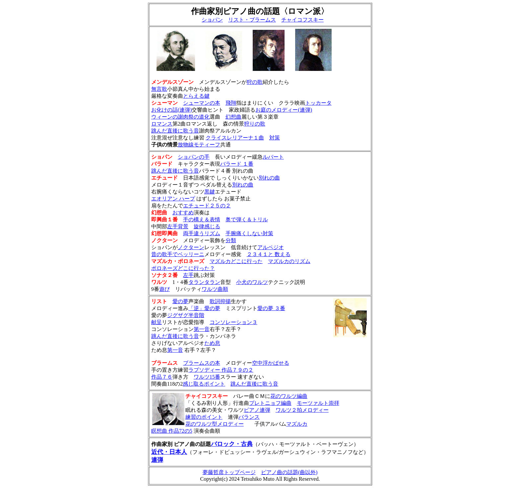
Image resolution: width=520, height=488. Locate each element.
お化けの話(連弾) (171, 110)
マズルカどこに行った (236, 261)
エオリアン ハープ (173, 198)
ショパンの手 (194, 157)
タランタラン (204, 282)
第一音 (202, 329)
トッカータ (318, 103)
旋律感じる (207, 226)
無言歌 (159, 89)
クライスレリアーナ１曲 (235, 137)
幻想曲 (233, 117)
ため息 (212, 343)
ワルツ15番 (207, 377)
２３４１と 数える (269, 254)
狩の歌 (255, 82)
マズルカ (296, 424)
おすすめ (183, 212)
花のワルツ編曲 (288, 396)
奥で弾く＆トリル (247, 219)
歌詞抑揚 (220, 301)
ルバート (273, 157)
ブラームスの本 (201, 363)
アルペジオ (270, 247)
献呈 (156, 322)
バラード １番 (236, 164)
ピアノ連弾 (257, 410)
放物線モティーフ (199, 144)
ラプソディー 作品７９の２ (220, 370)
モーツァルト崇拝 (318, 403)
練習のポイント (204, 417)
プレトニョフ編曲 (270, 403)
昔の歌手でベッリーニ (177, 254)
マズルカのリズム (289, 261)
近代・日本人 (169, 452)
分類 (231, 240)
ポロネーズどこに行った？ (183, 268)
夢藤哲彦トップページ (229, 472)
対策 (274, 137)
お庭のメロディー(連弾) (283, 110)
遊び (164, 289)
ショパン (212, 20)
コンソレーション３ (233, 322)
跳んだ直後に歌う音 (175, 131)
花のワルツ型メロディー (214, 424)
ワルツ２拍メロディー (302, 410)
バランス (249, 417)
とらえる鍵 (196, 96)
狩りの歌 (254, 124)
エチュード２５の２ (207, 205)
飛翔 (231, 103)
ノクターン (191, 247)
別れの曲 (269, 178)
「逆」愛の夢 (204, 308)
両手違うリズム (201, 233)
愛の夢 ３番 (271, 308)
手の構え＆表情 (201, 219)
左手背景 (177, 226)
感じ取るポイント (204, 384)
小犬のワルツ (252, 282)
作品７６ (161, 377)
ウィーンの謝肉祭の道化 (180, 117)
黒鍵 (209, 191)
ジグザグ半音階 (185, 315)
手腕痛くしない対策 (249, 233)
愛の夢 (180, 301)
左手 (188, 275)
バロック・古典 (232, 444)
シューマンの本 (201, 103)
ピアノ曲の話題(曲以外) (289, 472)
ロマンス (161, 124)
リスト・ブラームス (252, 20)
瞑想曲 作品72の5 (171, 431)
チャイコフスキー (302, 20)
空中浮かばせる (270, 363)
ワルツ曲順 (215, 289)
